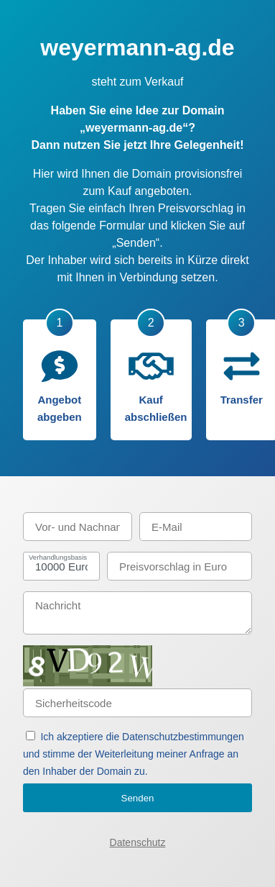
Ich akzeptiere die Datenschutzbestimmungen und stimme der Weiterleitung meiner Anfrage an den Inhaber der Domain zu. (133, 754)
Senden (137, 798)
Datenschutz (138, 842)
